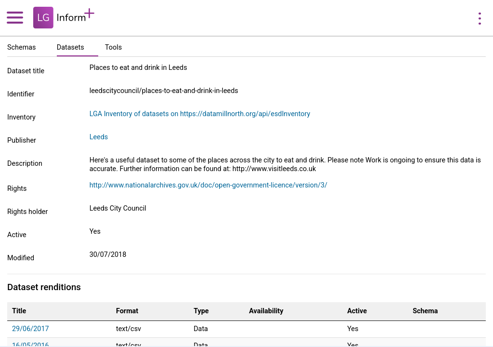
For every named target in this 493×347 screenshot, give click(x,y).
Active (16, 235)
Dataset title (25, 71)
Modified (20, 258)
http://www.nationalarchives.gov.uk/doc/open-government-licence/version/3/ (208, 185)
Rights (17, 189)
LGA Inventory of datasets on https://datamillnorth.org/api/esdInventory (200, 114)
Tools (113, 47)
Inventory (21, 117)
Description (24, 164)
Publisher (21, 140)
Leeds (99, 137)
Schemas (21, 47)
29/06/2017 (30, 329)
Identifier (20, 94)
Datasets (70, 47)
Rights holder (27, 212)
